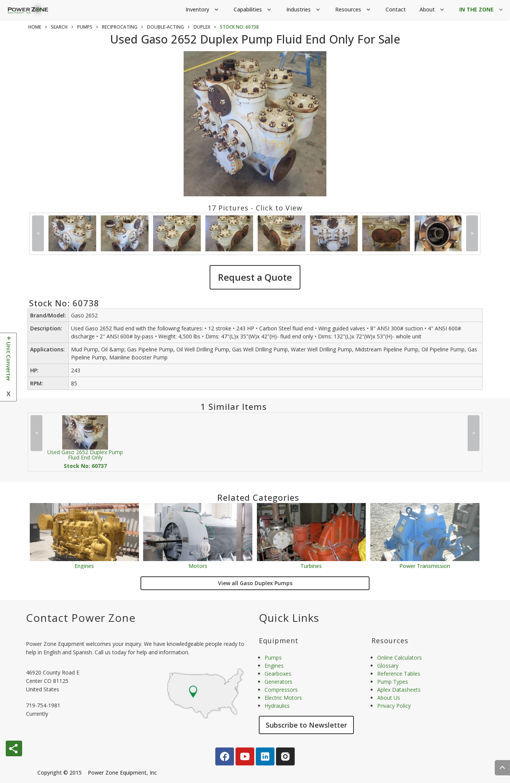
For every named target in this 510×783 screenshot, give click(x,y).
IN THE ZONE (481, 10)
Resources (353, 10)
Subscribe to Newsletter (306, 725)
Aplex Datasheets (399, 689)
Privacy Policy (394, 705)
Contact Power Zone (81, 617)
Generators (278, 681)
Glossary (388, 665)
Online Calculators (399, 657)
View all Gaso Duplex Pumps (255, 583)
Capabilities (253, 10)
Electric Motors (283, 697)
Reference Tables (398, 673)
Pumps (273, 657)
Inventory (203, 10)
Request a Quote (255, 277)
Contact (396, 9)
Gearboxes (278, 673)
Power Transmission (424, 565)
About (432, 10)
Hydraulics (277, 705)
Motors (198, 565)
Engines (84, 565)
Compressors (281, 689)
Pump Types (392, 681)
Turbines (311, 565)
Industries (303, 10)
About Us (388, 697)
